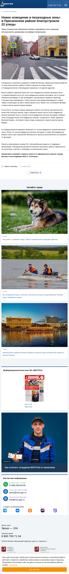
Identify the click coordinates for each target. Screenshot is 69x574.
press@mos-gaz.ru (17, 492)
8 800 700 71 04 (54, 5)
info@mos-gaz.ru (17, 500)
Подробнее (13, 565)
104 (15, 528)
